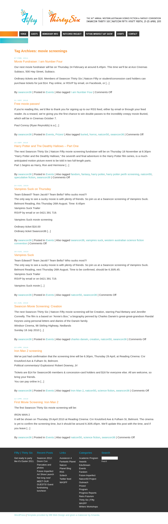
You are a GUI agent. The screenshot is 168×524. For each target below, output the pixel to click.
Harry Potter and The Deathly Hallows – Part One (46, 146)
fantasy (85, 174)
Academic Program (88, 458)
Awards (82, 461)
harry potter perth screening (122, 174)
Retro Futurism (86, 496)
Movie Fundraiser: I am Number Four (38, 61)
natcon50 (103, 134)
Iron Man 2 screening (28, 351)
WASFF (63, 482)
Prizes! (59, 134)
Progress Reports (88, 493)
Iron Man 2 (77, 390)
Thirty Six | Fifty (86, 500)
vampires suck (94, 240)
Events (50, 92)
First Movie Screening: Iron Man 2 (36, 402)
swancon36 (25, 92)
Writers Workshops (88, 506)
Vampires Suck (24, 255)
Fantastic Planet (68, 461)
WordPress (19, 515)
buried (84, 134)
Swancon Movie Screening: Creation (38, 306)
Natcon (63, 465)
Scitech (63, 475)
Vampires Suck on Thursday (32, 189)
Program (83, 489)
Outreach (83, 482)
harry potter (98, 174)
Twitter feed (65, 479)
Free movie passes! (27, 103)
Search (106, 452)
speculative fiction (24, 177)
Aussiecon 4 (66, 458)
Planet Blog (65, 468)
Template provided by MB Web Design (46, 515)
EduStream (84, 465)
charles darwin (79, 339)
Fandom (83, 472)
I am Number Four (82, 92)
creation (94, 339)
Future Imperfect (87, 475)
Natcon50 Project (87, 479)
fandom (75, 174)
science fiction (106, 390)
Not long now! (44, 478)
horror (93, 134)
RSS (62, 472)
